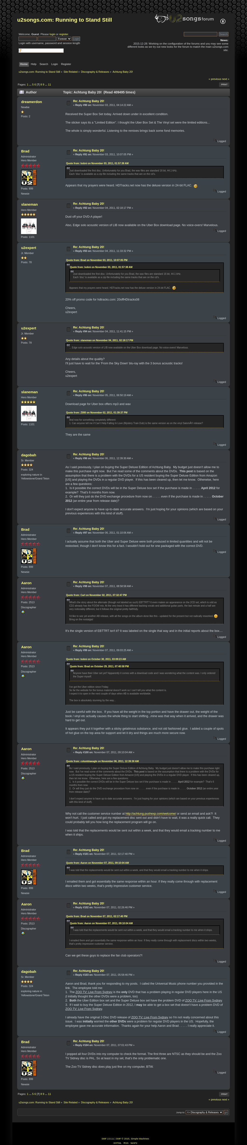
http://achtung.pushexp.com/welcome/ (150, 813)
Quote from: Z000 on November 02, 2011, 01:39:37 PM (97, 412)
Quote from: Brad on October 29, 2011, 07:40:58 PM (99, 666)
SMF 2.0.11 (108, 1138)
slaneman (29, 204)
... (30, 84)
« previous (215, 79)
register (63, 34)
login (52, 34)
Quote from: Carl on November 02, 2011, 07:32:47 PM (96, 595)
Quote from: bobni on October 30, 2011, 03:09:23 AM (96, 659)
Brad (25, 151)
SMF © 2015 (123, 1138)
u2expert (28, 248)
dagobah (28, 455)
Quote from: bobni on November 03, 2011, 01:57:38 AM (97, 163)
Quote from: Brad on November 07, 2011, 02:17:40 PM (97, 916)
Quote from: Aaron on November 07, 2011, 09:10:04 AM (97, 863)
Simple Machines (140, 1138)
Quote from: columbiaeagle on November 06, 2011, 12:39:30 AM (102, 761)
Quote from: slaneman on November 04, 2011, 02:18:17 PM (99, 340)
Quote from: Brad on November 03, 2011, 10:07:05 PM (97, 260)
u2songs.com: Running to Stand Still (64, 20)
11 (49, 84)
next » (225, 79)
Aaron (26, 583)
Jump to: (180, 1112)
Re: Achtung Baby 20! (88, 101)
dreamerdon (31, 102)
